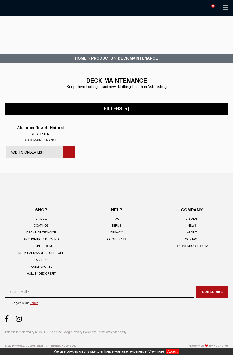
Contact (192, 239)
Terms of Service (108, 332)
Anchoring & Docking (41, 239)
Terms (117, 225)
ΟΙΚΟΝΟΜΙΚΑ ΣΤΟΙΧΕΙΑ (192, 246)
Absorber (40, 134)
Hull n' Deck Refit (41, 273)
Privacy (116, 232)
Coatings (41, 225)
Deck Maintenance (40, 140)
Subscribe (212, 292)
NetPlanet (221, 345)
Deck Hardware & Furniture (41, 253)
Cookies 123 (116, 239)
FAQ (116, 218)
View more (156, 351)
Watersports (41, 266)
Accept (172, 351)
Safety (41, 260)
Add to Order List (27, 152)
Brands (192, 218)
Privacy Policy (82, 332)
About (192, 232)
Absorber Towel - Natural (40, 128)
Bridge (41, 218)
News (192, 225)
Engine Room (41, 246)
